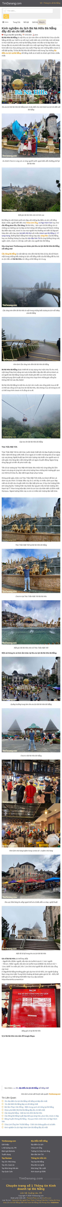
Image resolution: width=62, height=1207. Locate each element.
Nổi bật (26, 22)
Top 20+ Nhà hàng (8, 1161)
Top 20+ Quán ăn (8, 1165)
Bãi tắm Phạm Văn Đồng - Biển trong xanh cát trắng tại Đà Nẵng (28, 1107)
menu (5, 22)
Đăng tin (42, 22)
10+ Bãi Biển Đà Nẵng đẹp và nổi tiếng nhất (20, 1104)
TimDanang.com (38, 1195)
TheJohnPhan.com (33, 1198)
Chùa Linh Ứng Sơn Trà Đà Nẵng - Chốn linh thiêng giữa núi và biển (28, 1124)
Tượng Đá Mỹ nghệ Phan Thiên (23, 1200)
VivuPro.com (46, 1198)
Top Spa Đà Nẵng (37, 1161)
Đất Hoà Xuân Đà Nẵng (29, 1202)
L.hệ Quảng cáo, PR (9, 1147)
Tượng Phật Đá (41, 1200)
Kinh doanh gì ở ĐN (38, 1171)
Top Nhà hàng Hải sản (10, 1168)
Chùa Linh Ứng (36, 1147)
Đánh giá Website (8, 1151)
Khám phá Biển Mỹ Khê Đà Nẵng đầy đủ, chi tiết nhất (23, 1110)
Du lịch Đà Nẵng (14, 1202)
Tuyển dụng (6, 1154)
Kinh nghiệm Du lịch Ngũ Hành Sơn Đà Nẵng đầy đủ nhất (25, 1127)
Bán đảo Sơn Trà (37, 1154)
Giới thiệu (35, 22)
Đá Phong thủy (49, 1202)
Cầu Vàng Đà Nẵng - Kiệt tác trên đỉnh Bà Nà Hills (22, 1113)
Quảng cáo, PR (35, 1193)
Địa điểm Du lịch (37, 1144)
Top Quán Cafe (7, 1171)
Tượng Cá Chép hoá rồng (40, 1151)
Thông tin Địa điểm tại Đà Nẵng (13, 35)
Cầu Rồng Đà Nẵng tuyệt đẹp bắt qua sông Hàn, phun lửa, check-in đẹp (30, 1116)
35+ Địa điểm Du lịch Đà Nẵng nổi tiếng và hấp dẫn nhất (24, 1101)
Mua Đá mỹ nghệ (37, 1165)
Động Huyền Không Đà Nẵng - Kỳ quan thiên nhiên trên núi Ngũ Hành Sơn (29, 1120)
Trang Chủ (16, 22)
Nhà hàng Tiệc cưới (38, 1168)
